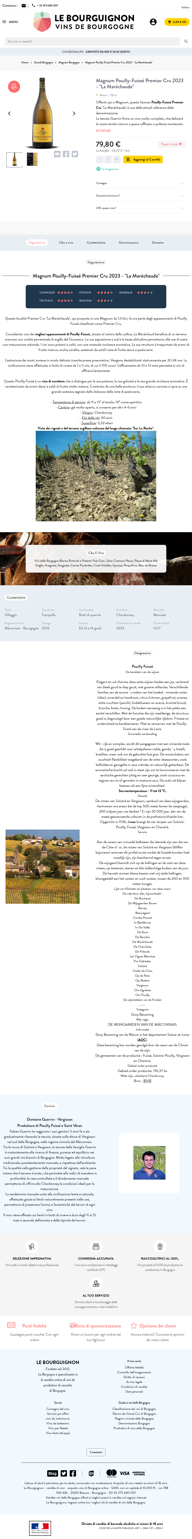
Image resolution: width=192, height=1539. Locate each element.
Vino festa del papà (58, 1433)
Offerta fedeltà (134, 1367)
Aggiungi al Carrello (143, 159)
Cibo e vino (66, 242)
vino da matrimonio (58, 1418)
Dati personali (134, 1391)
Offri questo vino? (141, 208)
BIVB (147, 1080)
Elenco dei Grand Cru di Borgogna (134, 1413)
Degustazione (37, 242)
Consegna (141, 183)
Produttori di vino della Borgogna (134, 1428)
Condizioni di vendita (134, 1386)
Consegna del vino (57, 1408)
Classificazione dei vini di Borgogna (134, 1408)
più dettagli (103, 130)
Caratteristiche (96, 242)
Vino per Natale (58, 1428)
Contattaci (96, 1452)
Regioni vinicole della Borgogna (134, 1418)
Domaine (157, 242)
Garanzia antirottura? (141, 195)
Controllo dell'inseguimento (134, 1372)
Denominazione (128, 242)
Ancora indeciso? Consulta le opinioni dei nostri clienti (157, 1337)
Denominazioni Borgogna (134, 1423)
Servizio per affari (58, 1413)
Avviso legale (134, 1382)
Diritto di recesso (134, 1377)
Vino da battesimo (57, 1423)
